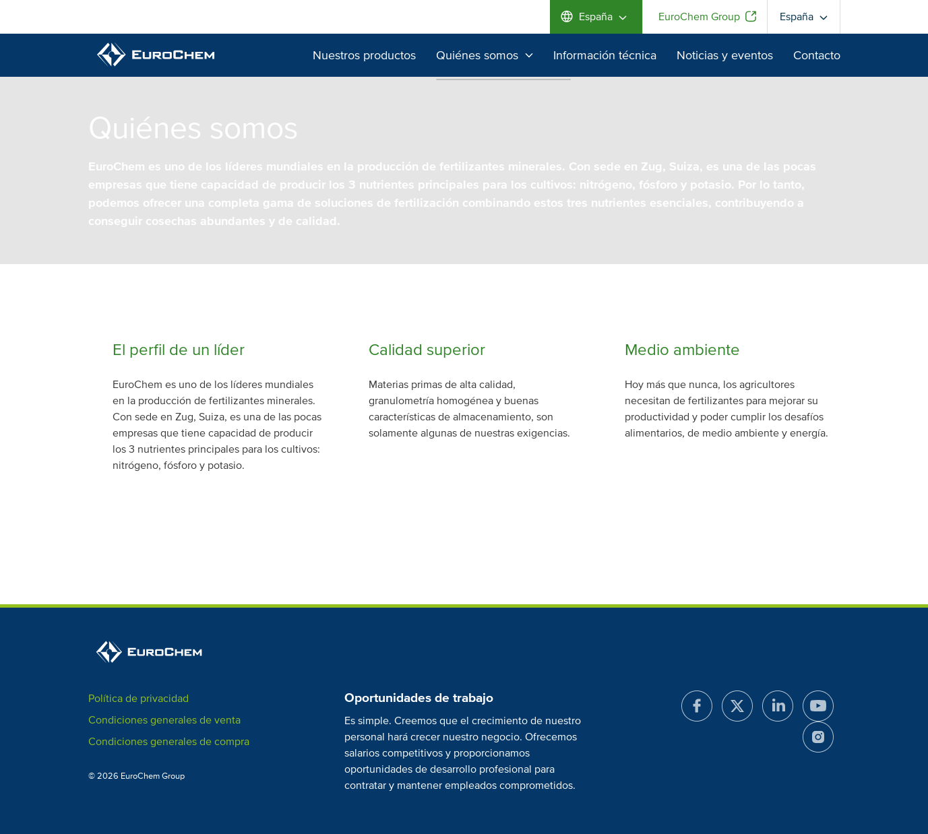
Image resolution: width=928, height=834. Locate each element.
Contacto (816, 55)
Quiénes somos (484, 55)
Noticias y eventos (725, 55)
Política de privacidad (138, 698)
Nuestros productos (364, 55)
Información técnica (604, 55)
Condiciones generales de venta (164, 720)
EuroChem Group (699, 17)
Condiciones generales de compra (168, 741)
